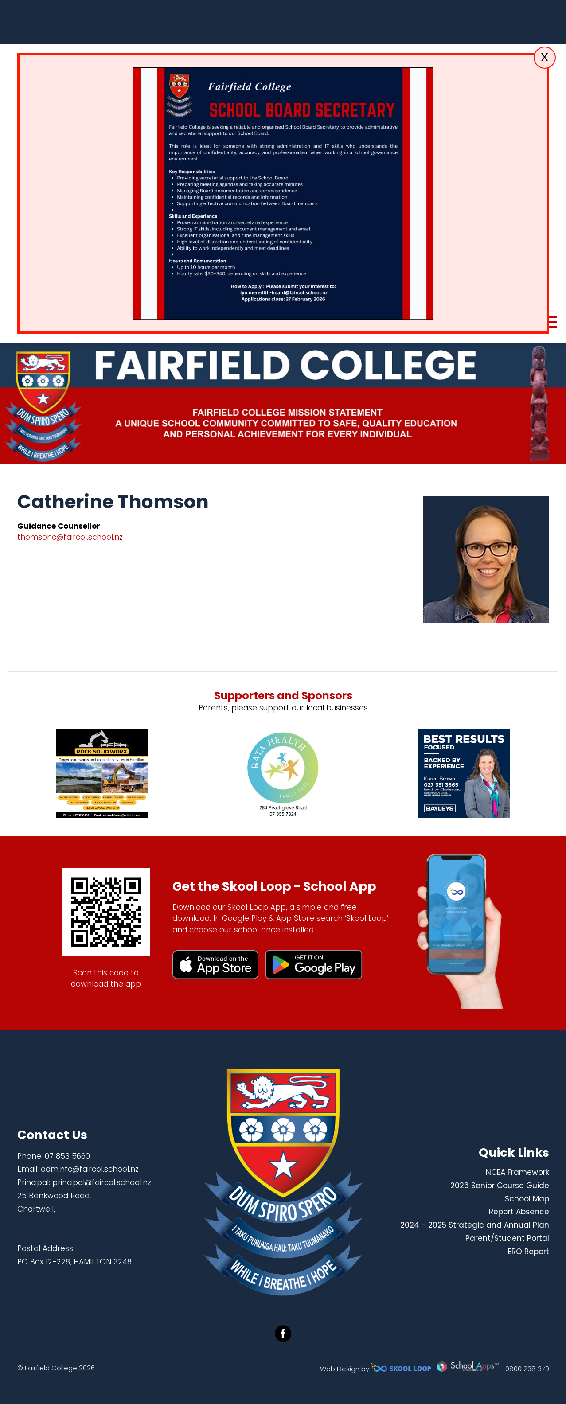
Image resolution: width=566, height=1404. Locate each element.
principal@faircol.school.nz (101, 1182)
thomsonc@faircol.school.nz (70, 537)
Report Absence (519, 1211)
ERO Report (528, 1251)
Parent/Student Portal (507, 1238)
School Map (527, 1198)
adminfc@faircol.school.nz (90, 1169)
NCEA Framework (517, 1172)
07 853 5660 (67, 1156)
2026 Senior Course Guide (499, 1185)
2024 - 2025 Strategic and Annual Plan (474, 1225)
